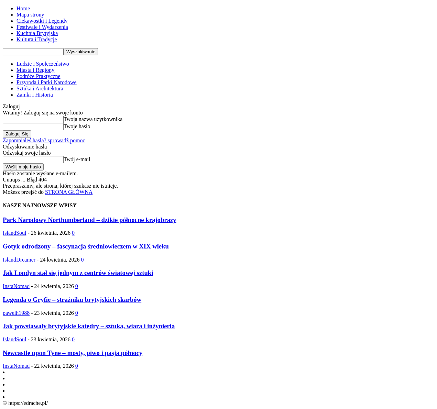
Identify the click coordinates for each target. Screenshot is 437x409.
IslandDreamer (19, 260)
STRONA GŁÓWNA (68, 192)
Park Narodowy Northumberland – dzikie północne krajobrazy (89, 219)
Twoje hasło (77, 126)
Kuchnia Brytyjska (37, 33)
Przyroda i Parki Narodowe (47, 82)
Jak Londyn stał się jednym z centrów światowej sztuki (78, 272)
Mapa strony (30, 15)
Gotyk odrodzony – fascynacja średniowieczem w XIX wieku (86, 246)
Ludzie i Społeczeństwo (43, 64)
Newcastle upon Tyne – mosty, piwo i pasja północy (72, 352)
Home (23, 8)
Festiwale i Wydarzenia (42, 27)
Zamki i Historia (35, 95)
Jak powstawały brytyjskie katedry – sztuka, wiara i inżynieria (89, 326)
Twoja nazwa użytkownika (93, 119)
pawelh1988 (16, 313)
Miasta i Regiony (35, 70)
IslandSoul (14, 233)
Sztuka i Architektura (40, 88)
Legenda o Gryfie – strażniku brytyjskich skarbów (72, 299)
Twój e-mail (77, 159)
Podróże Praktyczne (39, 76)
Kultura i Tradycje (37, 39)
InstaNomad (16, 286)
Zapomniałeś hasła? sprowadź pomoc (44, 140)
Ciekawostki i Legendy (42, 21)
